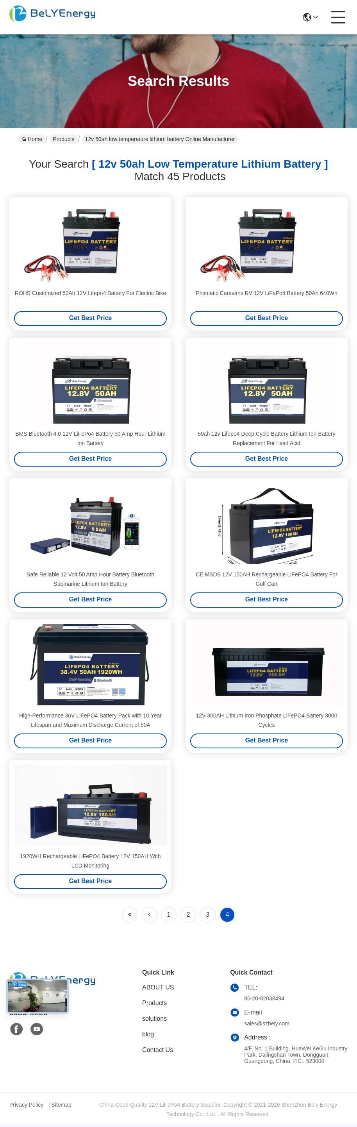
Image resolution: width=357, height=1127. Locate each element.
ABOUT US (158, 990)
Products (63, 139)
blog (148, 1037)
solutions (154, 1022)
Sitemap (61, 1108)
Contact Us (157, 1053)
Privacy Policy (26, 1108)
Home (32, 139)
